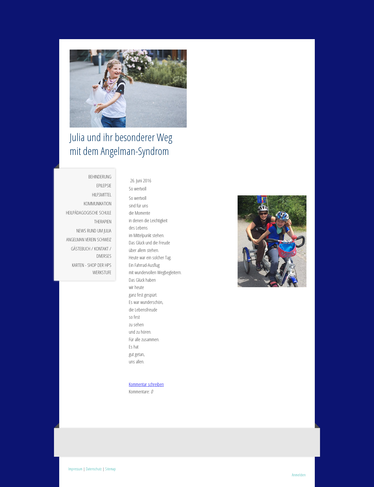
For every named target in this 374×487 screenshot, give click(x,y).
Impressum (75, 468)
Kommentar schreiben (146, 384)
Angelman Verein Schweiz (88, 239)
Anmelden (299, 474)
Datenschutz (94, 468)
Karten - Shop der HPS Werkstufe (91, 269)
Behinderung (99, 176)
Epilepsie (103, 185)
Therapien (102, 221)
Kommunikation (97, 203)
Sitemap (110, 468)
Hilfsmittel (101, 194)
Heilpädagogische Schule (88, 212)
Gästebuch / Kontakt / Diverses (91, 252)
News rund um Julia (93, 230)
